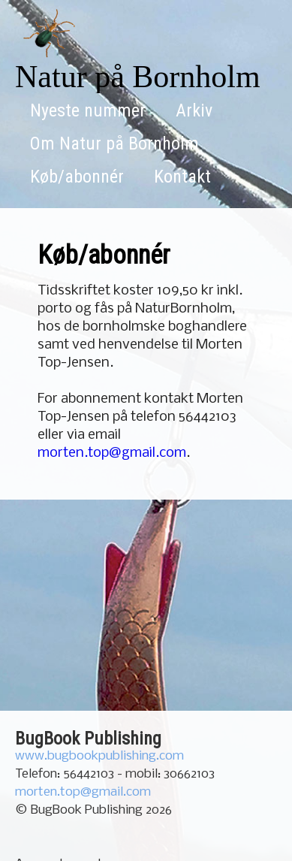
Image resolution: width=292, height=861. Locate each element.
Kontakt (182, 176)
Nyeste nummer (88, 110)
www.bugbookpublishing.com (99, 756)
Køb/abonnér (77, 176)
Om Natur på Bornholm (114, 143)
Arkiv (194, 110)
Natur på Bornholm (137, 76)
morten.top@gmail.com (112, 453)
